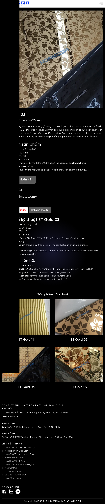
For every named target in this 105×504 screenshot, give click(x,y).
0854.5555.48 (13, 190)
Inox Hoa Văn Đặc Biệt (16, 451)
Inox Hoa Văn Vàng (32, 120)
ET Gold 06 (26, 387)
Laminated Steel (13, 471)
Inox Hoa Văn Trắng (15, 461)
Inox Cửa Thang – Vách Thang (20, 454)
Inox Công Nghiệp (14, 478)
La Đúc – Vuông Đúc (15, 475)
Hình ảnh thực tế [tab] (39, 210)
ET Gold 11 (26, 339)
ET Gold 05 (78, 339)
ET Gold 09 (78, 387)
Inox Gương (11, 468)
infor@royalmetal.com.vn (21, 196)
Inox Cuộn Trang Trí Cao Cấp (20, 447)
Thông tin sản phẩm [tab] (15, 210)
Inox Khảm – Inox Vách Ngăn (19, 464)
